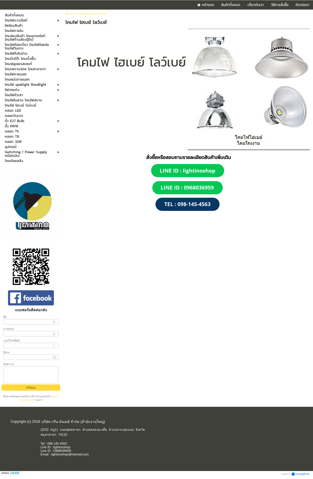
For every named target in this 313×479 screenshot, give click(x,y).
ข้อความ (8, 364)
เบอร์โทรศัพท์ (11, 340)
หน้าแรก (70, 13)
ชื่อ (5, 317)
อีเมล (6, 352)
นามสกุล (8, 328)
